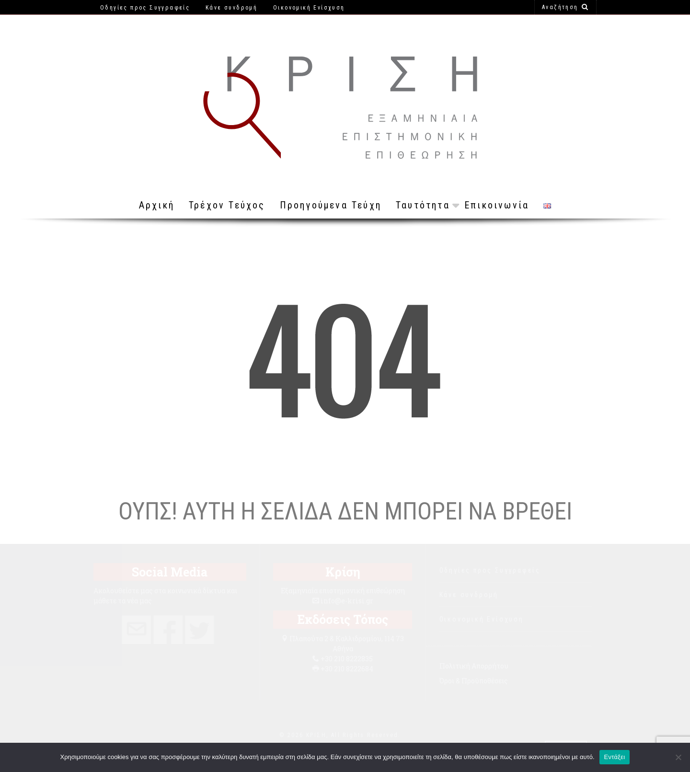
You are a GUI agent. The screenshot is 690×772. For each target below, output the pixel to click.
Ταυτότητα (423, 205)
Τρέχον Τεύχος (227, 205)
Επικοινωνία (496, 205)
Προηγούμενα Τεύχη (330, 205)
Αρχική (156, 205)
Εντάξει (614, 756)
